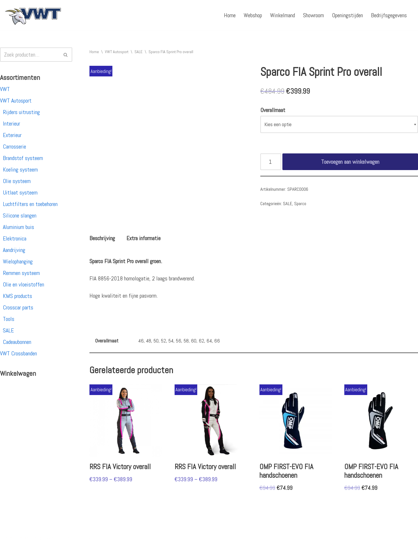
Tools (8, 319)
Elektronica (14, 238)
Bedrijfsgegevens (389, 15)
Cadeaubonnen (17, 342)
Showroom (313, 15)
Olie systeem (17, 181)
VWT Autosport (16, 100)
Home (230, 15)
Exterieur (12, 135)
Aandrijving (14, 250)
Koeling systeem (20, 169)
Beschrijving (102, 238)
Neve (9, 537)
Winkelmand (282, 15)
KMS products (17, 296)
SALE (8, 330)
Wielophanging (18, 261)
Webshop (253, 15)
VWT (5, 89)
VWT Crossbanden (18, 353)
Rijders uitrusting (21, 112)
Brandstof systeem (23, 158)
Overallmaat (272, 110)
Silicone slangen (19, 215)
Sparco (300, 204)
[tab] (102, 238)
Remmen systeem (21, 273)
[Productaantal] (270, 161)
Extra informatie (143, 238)
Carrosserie (14, 146)
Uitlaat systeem (20, 192)
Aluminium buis (18, 227)
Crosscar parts (18, 307)
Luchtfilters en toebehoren (30, 204)
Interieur (11, 123)
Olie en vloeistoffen (23, 284)
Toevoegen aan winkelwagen (350, 161)
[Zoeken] (29, 54)
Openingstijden (347, 15)
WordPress (79, 537)
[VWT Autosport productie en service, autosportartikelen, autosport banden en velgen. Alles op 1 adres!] (33, 15)
